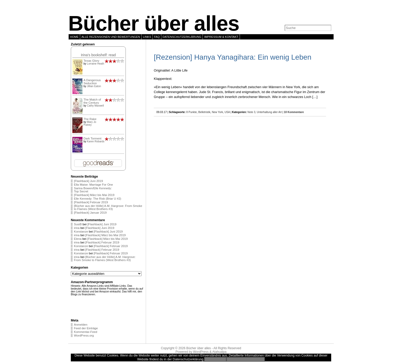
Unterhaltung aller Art (269, 112)
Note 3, (252, 112)
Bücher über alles (153, 23)
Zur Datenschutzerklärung (245, 359)
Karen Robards (95, 141)
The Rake (90, 119)
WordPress (201, 352)
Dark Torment (92, 138)
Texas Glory (91, 60)
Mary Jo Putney (90, 123)
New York (217, 112)
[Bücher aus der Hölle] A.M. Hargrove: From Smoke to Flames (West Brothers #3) (108, 207)
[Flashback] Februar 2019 (91, 202)
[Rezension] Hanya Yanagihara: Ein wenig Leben (232, 57)
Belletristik (204, 112)
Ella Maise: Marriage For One (93, 184)
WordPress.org (84, 335)
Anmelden (80, 324)
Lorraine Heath (95, 63)
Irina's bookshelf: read (98, 55)
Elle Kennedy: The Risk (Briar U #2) (97, 198)
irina (77, 227)
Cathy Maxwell (95, 105)
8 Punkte (191, 112)
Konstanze (81, 231)
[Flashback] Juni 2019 (88, 181)
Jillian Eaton (94, 86)
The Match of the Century (92, 101)
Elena (77, 238)
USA (227, 112)
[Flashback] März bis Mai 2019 (94, 195)
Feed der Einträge (86, 328)
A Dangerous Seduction (92, 82)
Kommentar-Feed (85, 331)
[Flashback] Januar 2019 (90, 212)
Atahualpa (219, 352)
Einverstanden (215, 359)
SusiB (78, 224)
